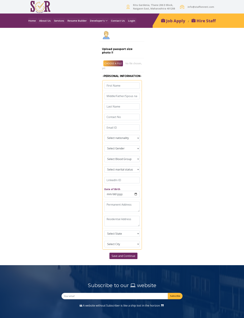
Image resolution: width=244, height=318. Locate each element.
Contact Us (118, 20)
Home (32, 20)
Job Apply (173, 20)
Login (131, 20)
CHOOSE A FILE (113, 63)
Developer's (97, 20)
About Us (45, 20)
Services (59, 20)
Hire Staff (203, 20)
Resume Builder (77, 20)
